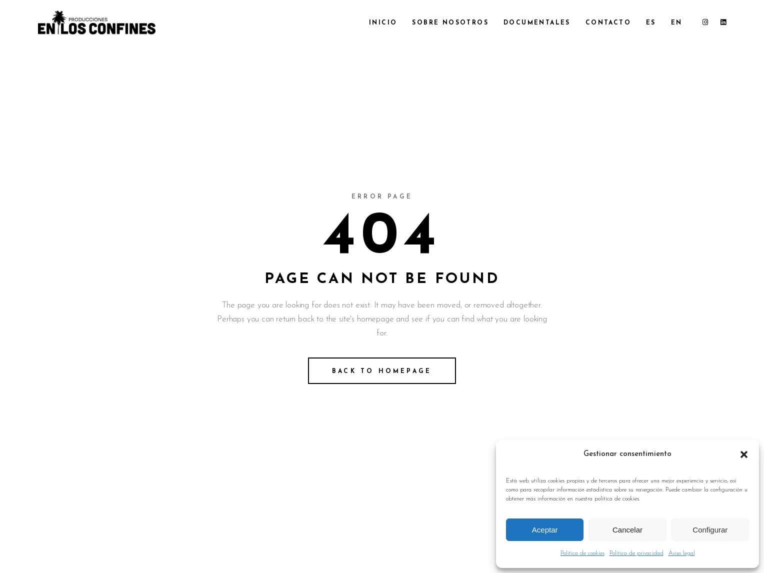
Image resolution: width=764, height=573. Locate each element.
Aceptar (545, 530)
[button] (744, 455)
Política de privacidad (637, 553)
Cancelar (627, 530)
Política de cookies (582, 553)
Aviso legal (681, 553)
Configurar (710, 530)
